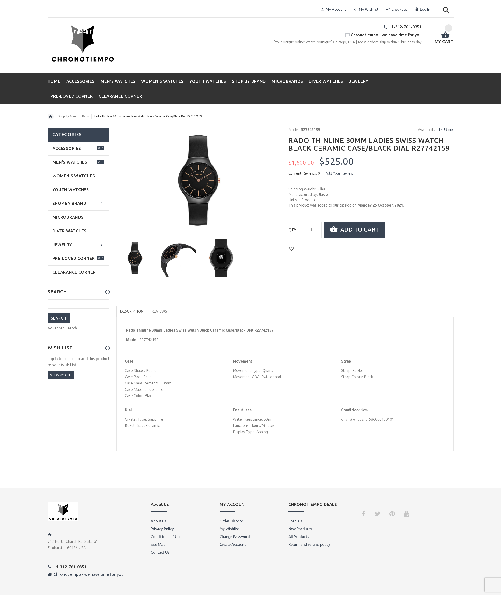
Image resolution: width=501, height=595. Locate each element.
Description (132, 311)
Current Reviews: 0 (304, 173)
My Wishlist (366, 9)
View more (60, 375)
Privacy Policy (162, 529)
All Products (298, 537)
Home (51, 117)
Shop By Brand (67, 116)
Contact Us (160, 552)
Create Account (233, 544)
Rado (85, 116)
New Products (300, 529)
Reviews (159, 311)
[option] (135, 258)
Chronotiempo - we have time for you (89, 574)
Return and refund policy (309, 544)
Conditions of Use (166, 537)
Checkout (396, 9)
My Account (333, 9)
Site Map (158, 544)
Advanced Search (62, 328)
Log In (422, 9)
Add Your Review (339, 173)
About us (158, 521)
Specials (295, 521)
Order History (231, 521)
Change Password (235, 537)
